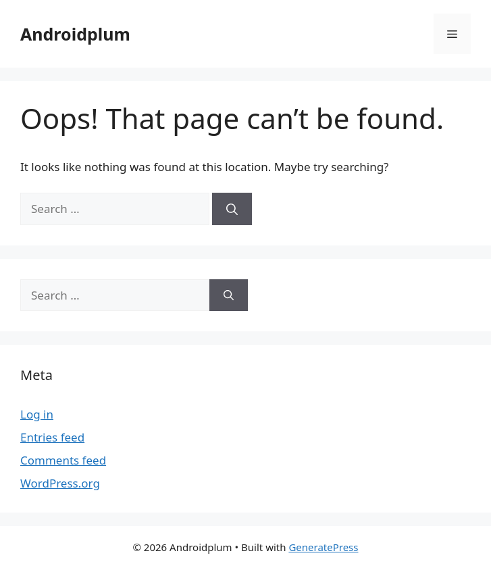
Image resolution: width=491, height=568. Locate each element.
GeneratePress (323, 547)
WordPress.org (60, 483)
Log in (36, 414)
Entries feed (52, 437)
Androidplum (75, 33)
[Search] (232, 209)
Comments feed (63, 460)
